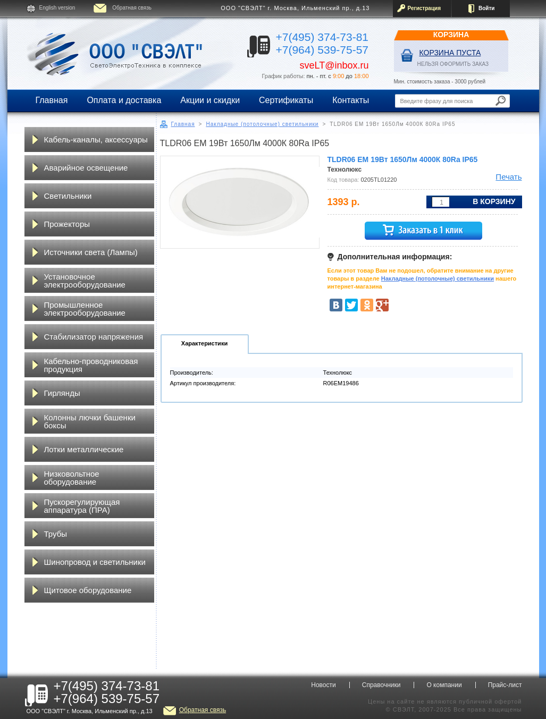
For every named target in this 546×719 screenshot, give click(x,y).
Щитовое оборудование (88, 590)
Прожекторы (67, 224)
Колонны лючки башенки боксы (90, 421)
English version (57, 8)
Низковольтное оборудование (71, 477)
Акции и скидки (210, 100)
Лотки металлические (84, 449)
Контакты (350, 100)
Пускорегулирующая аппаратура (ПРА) (82, 505)
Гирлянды (62, 392)
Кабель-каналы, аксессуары (96, 139)
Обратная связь (132, 8)
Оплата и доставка (124, 100)
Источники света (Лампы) (91, 252)
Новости (323, 685)
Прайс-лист (505, 685)
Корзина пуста (450, 52)
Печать (508, 176)
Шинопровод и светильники (95, 561)
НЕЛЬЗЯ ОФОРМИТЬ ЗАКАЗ (453, 64)
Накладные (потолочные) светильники (262, 124)
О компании (443, 685)
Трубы (56, 533)
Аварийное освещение (86, 167)
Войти (486, 8)
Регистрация (424, 8)
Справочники (381, 685)
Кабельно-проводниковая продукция (91, 365)
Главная (52, 100)
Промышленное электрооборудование (84, 308)
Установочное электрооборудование (84, 280)
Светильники (68, 195)
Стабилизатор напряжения (94, 336)
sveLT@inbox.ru (334, 65)
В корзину (494, 201)
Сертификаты (286, 100)
